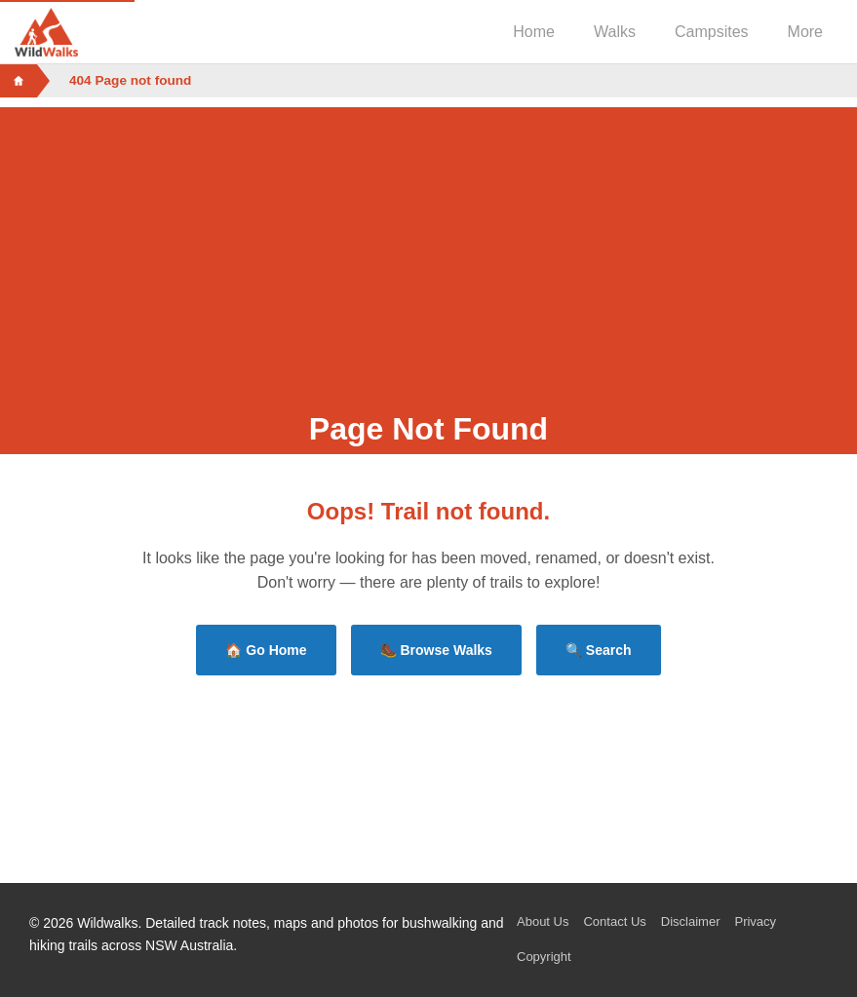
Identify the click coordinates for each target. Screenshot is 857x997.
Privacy (755, 921)
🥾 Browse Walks (436, 650)
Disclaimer (691, 921)
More (805, 31)
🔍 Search (598, 650)
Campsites (712, 31)
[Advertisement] (428, 243)
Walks (615, 31)
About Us (542, 921)
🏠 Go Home (265, 650)
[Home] (18, 80)
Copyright (544, 956)
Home (534, 31)
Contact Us (614, 921)
